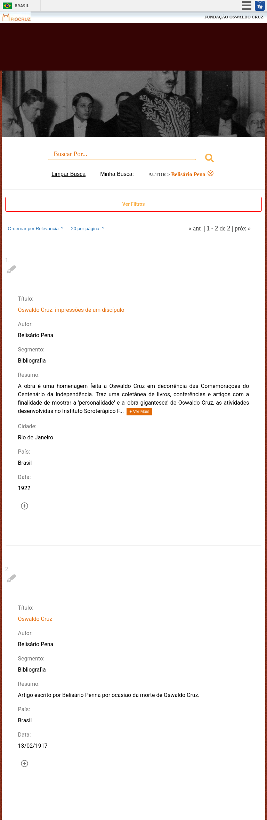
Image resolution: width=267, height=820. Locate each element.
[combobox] (133, 159)
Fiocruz (20, 17)
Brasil (22, 6)
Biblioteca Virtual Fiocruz (117, 49)
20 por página (88, 228)
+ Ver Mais (139, 411)
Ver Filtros (133, 204)
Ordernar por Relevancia (36, 228)
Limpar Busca (68, 174)
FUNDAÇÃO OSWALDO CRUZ (234, 17)
